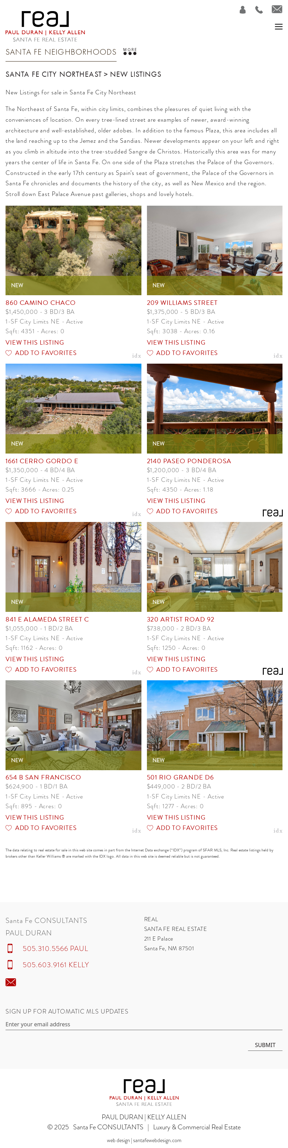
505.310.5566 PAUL (55, 948)
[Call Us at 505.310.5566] (255, 9)
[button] (278, 26)
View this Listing (35, 342)
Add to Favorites (41, 352)
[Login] (238, 9)
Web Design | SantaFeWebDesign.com (144, 1140)
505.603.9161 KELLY (56, 965)
